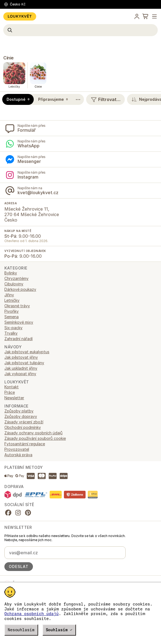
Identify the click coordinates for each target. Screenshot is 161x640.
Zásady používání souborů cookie (35, 438)
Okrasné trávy (17, 305)
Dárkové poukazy (20, 289)
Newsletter (14, 397)
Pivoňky (11, 311)
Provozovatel (16, 449)
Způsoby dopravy (20, 416)
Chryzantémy (16, 278)
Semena (11, 316)
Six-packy (13, 327)
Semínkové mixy (18, 322)
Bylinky (10, 273)
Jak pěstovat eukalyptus (26, 351)
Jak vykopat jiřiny (20, 373)
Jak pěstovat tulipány (24, 362)
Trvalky (11, 333)
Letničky (11, 300)
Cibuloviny (13, 284)
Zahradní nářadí (18, 338)
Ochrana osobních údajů (31, 614)
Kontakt (11, 386)
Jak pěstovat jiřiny (21, 357)
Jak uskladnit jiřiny (20, 368)
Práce (9, 392)
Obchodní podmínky (22, 427)
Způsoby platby (18, 411)
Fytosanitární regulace (24, 443)
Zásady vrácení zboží (23, 422)
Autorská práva (18, 454)
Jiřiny (9, 294)
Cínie (8, 58)
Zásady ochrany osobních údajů (33, 433)
